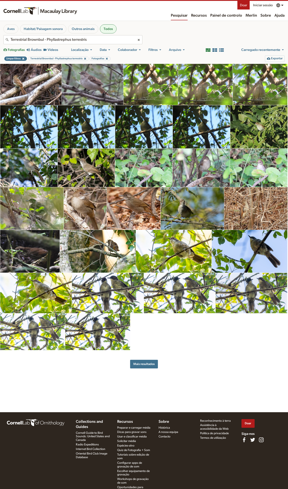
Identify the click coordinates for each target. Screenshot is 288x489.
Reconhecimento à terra (215, 420)
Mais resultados (144, 364)
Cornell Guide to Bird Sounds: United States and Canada (93, 436)
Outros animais (83, 29)
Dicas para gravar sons (131, 432)
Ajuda (279, 15)
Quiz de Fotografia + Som (133, 450)
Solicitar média (126, 441)
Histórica (164, 427)
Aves (11, 29)
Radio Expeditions (87, 444)
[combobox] (73, 39)
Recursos (199, 15)
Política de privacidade (214, 433)
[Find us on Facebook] (244, 439)
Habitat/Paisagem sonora (43, 29)
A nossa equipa (168, 432)
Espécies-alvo (125, 445)
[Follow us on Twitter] (252, 439)
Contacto (164, 436)
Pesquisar (179, 15)
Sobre (265, 15)
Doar (243, 5)
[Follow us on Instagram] (261, 439)
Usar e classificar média (132, 436)
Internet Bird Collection (90, 449)
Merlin (251, 15)
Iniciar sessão (263, 5)
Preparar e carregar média (133, 427)
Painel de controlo (226, 15)
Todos (108, 29)
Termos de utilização (213, 437)
